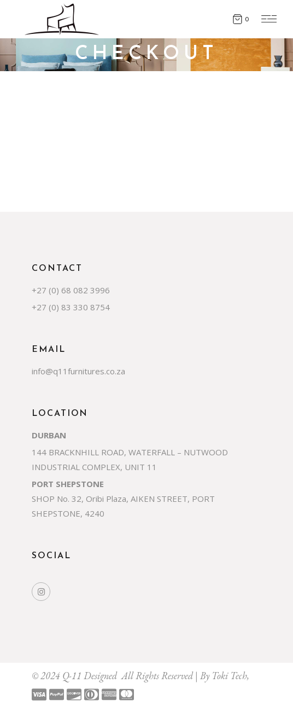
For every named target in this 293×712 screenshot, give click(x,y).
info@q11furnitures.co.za (78, 371)
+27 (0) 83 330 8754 (71, 307)
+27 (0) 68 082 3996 (71, 290)
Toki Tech (229, 675)
